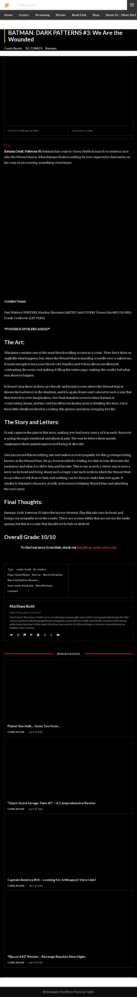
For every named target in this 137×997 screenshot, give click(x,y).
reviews (12, 591)
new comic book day (20, 585)
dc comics (39, 569)
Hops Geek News (18, 574)
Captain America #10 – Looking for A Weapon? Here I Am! (51, 880)
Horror (36, 574)
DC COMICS (33, 48)
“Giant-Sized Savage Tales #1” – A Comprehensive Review (51, 803)
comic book (23, 569)
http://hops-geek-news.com (96, 547)
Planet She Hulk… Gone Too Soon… (34, 726)
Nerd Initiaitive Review (22, 580)
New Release (44, 585)
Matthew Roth (22, 606)
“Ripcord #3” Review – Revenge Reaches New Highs (46, 956)
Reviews (51, 48)
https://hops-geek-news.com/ (25, 612)
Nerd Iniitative (52, 574)
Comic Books (13, 48)
